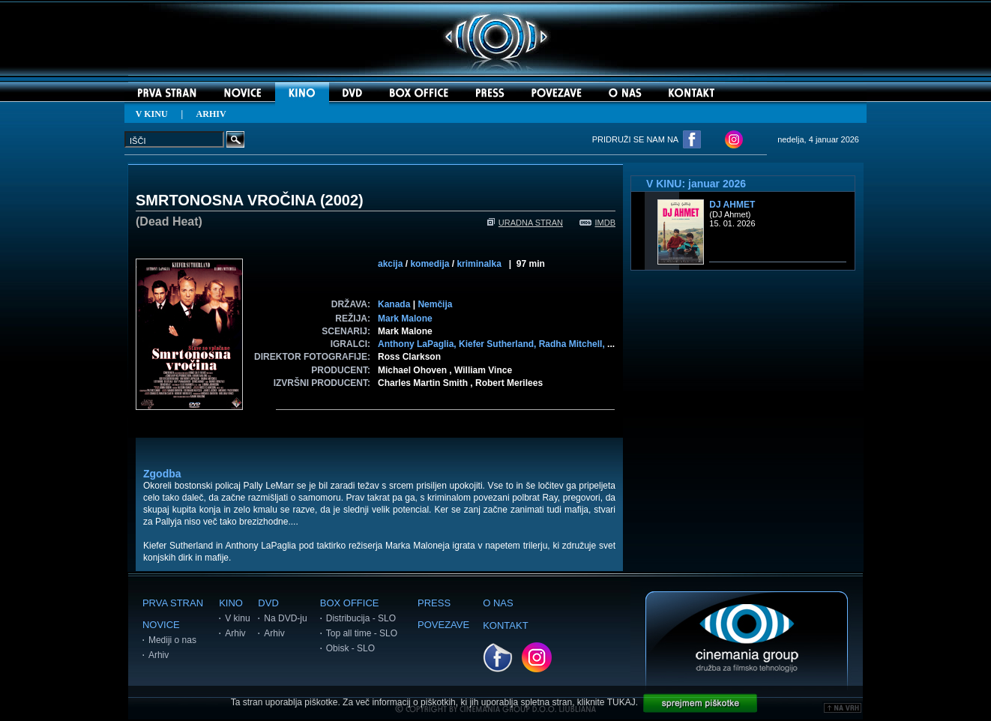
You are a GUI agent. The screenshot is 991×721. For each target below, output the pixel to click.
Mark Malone (405, 318)
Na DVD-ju (285, 618)
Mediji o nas (172, 640)
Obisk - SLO (350, 648)
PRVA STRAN (172, 603)
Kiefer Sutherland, (499, 344)
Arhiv (158, 655)
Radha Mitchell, (573, 344)
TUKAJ (621, 702)
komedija (429, 264)
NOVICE (161, 624)
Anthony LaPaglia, (418, 344)
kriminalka (479, 264)
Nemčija (435, 304)
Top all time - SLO (361, 633)
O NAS (498, 603)
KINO (231, 603)
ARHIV (211, 114)
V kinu (237, 618)
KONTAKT (505, 625)
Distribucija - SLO (361, 618)
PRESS (434, 603)
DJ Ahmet (732, 204)
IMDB (597, 222)
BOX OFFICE (349, 603)
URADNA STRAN (525, 222)
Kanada (394, 304)
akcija (390, 264)
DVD (268, 603)
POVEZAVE (443, 624)
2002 (342, 200)
